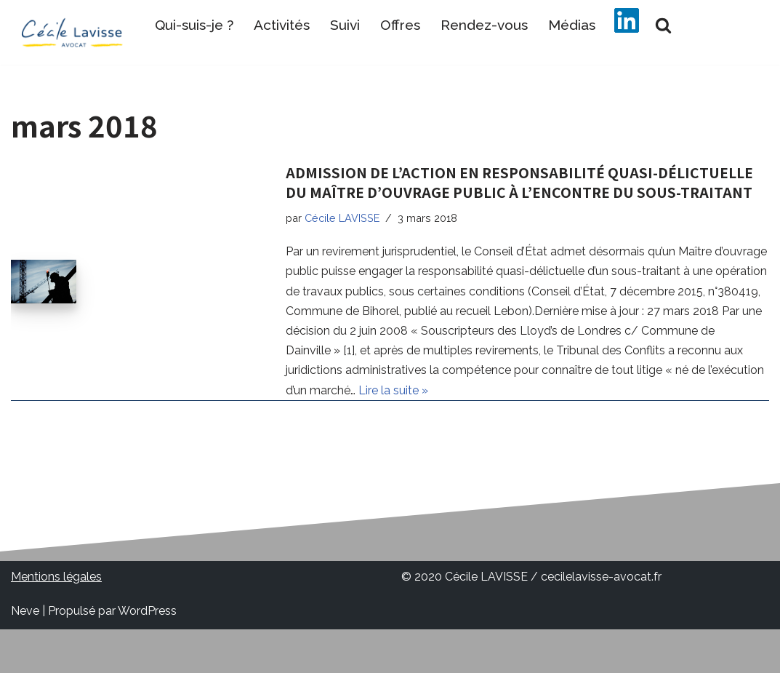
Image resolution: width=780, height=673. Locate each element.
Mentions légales (56, 577)
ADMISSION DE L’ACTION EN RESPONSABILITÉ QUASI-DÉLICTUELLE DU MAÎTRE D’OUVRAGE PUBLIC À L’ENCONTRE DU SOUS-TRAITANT (519, 182)
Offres (400, 25)
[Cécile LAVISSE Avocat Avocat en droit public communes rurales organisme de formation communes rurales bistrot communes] (72, 32)
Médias (571, 25)
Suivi (345, 25)
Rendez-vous (484, 25)
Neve (25, 611)
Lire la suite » (393, 390)
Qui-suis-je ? (194, 25)
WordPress (147, 611)
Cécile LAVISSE (342, 218)
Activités (282, 25)
